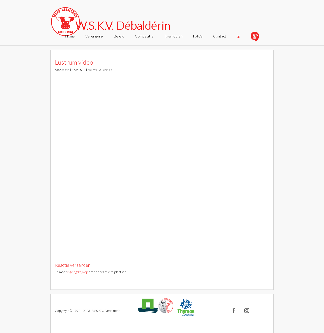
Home (70, 36)
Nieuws (92, 69)
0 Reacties (105, 69)
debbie (65, 69)
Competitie (144, 36)
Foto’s (198, 36)
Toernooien (173, 36)
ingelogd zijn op (77, 272)
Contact (219, 36)
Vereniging (94, 36)
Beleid (119, 36)
